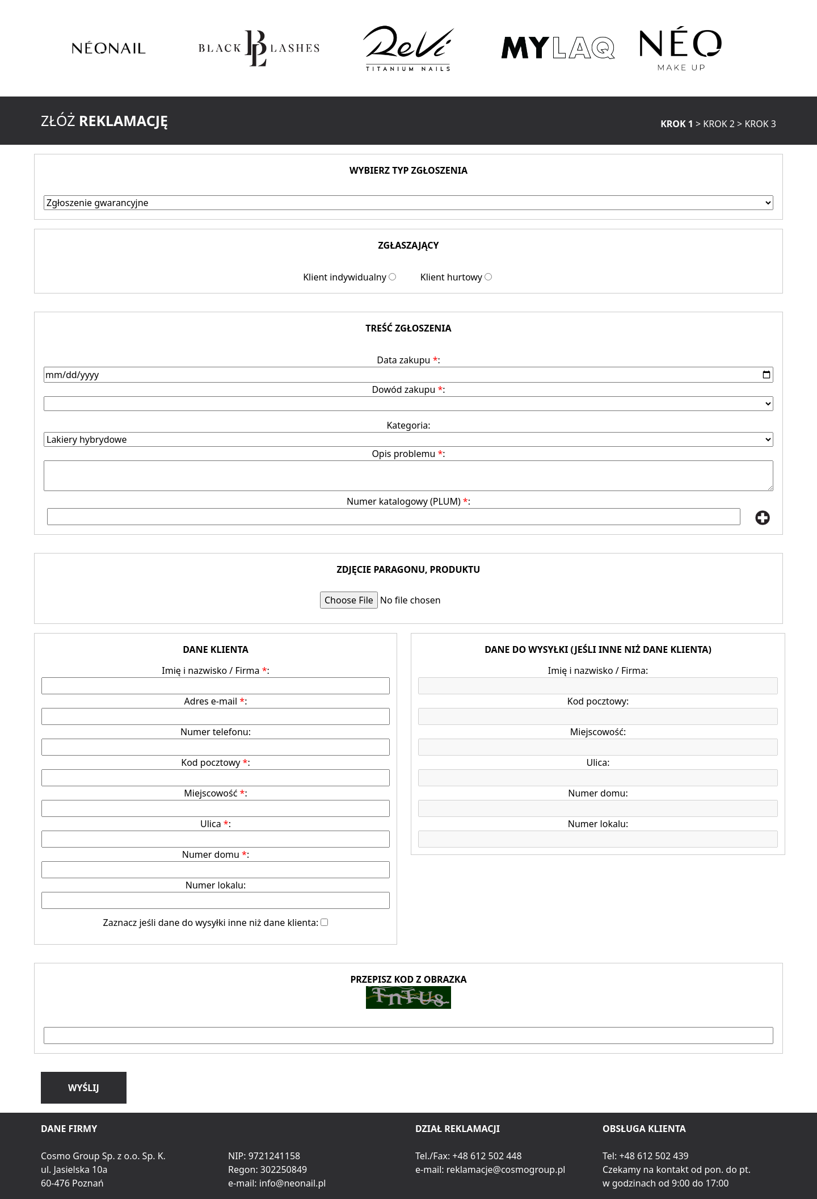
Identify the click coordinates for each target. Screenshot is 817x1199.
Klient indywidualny (344, 277)
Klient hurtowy (451, 277)
